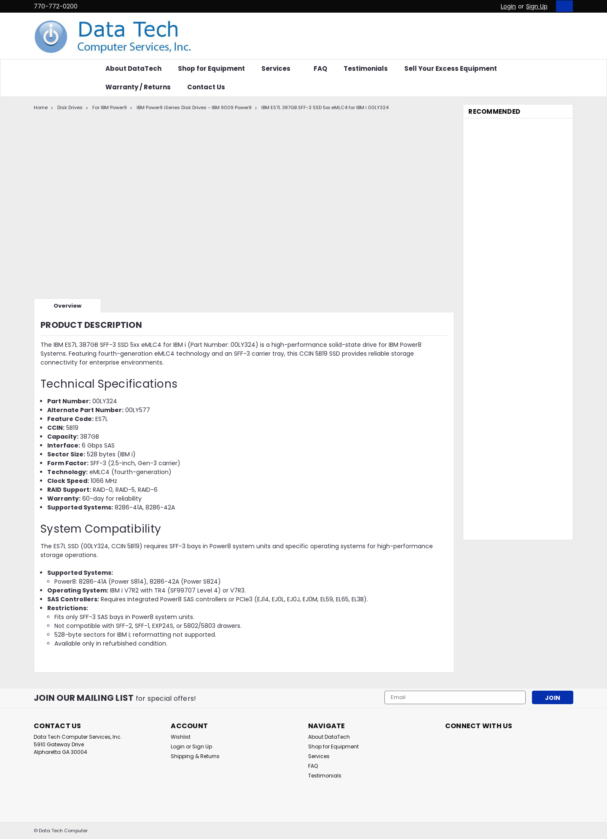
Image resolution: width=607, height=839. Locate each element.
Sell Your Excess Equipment (450, 68)
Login (508, 6)
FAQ (320, 68)
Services (279, 68)
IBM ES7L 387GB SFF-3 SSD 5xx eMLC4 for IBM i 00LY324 (325, 107)
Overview (67, 306)
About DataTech (133, 68)
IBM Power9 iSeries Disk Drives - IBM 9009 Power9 (194, 107)
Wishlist (181, 736)
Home (41, 107)
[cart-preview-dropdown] (562, 6)
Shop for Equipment (211, 68)
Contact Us (206, 87)
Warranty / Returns (138, 87)
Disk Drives (70, 107)
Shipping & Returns (195, 756)
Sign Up (537, 6)
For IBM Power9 (109, 107)
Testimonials (366, 68)
